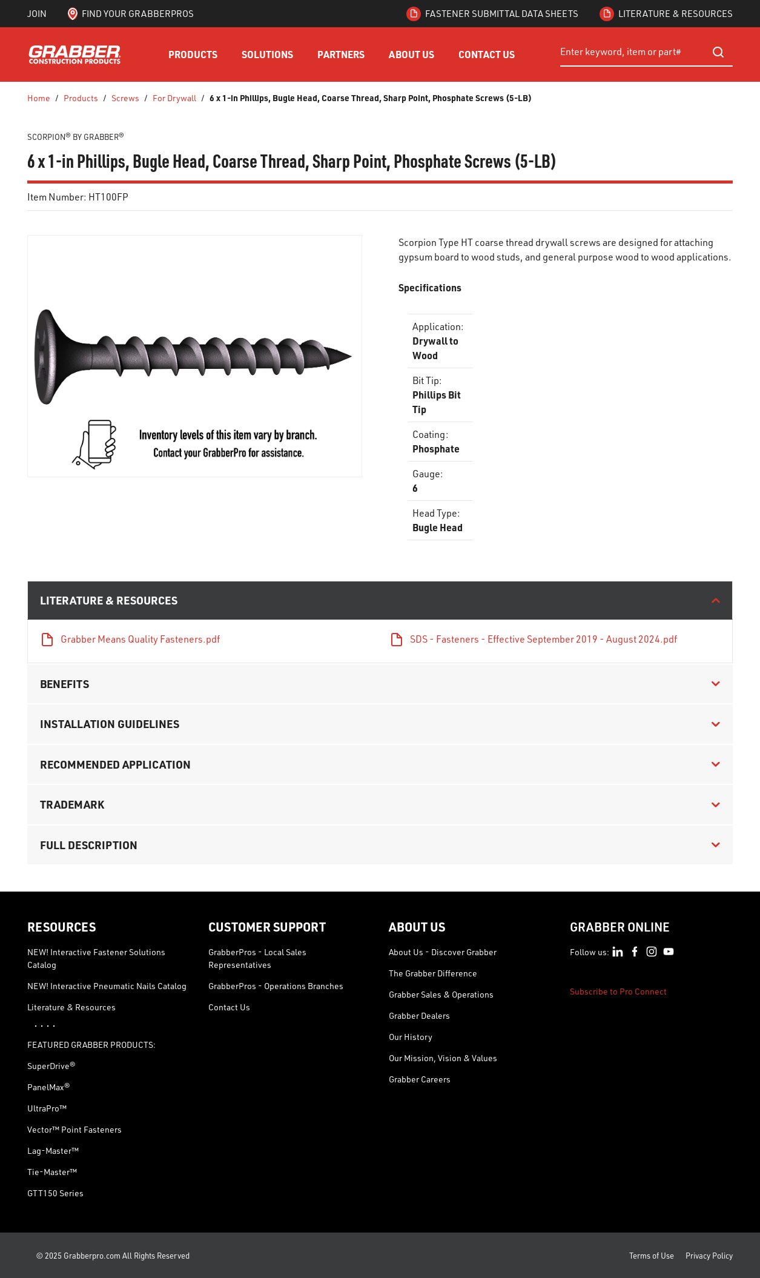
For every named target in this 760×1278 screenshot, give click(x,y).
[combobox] (646, 52)
